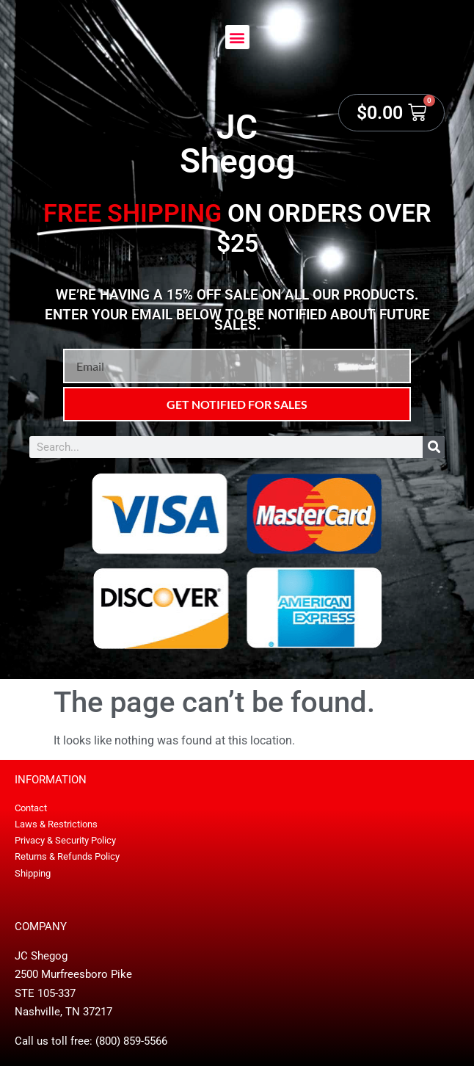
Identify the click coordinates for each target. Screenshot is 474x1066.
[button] (237, 37)
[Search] (434, 447)
